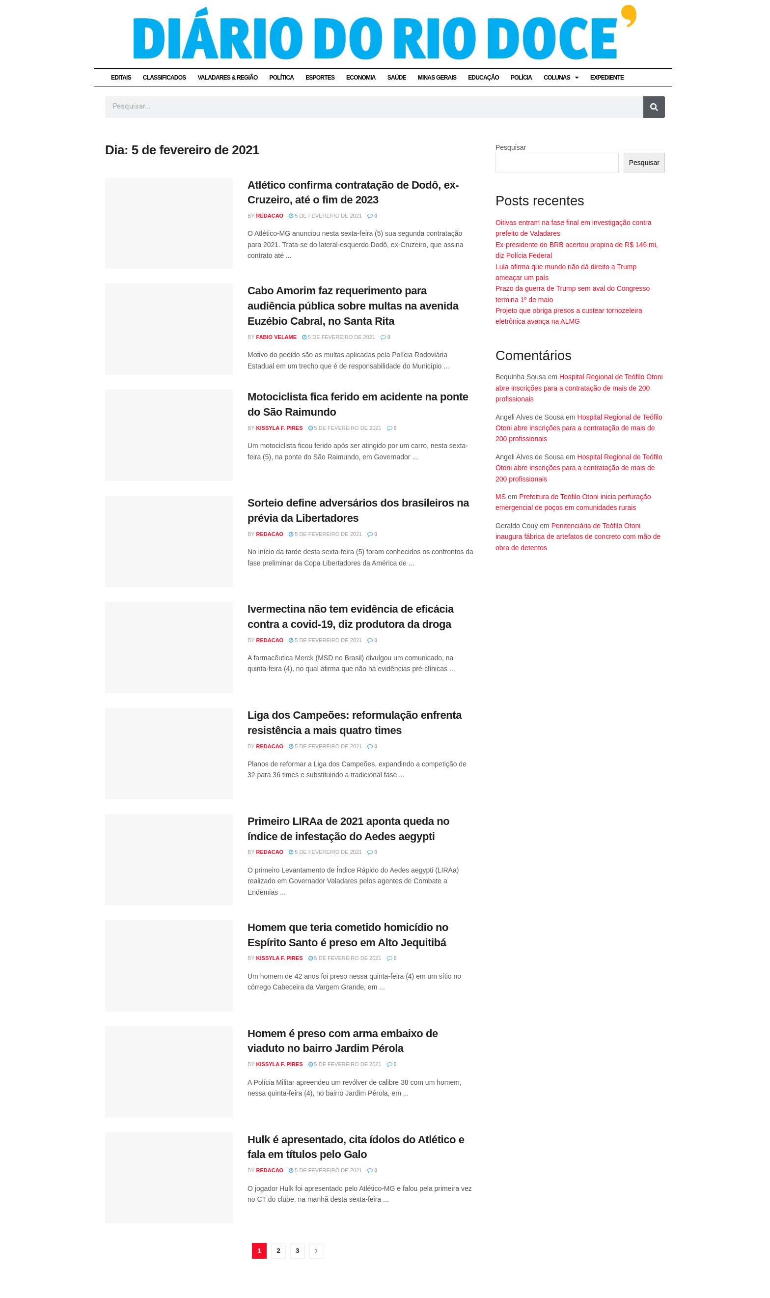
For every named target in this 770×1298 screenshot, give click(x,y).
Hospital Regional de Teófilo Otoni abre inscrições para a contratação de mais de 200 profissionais (579, 388)
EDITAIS (121, 77)
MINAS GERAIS (437, 77)
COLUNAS (561, 77)
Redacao (270, 216)
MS (500, 497)
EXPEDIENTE (607, 77)
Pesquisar (510, 147)
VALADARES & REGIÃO (227, 77)
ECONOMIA (361, 77)
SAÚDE (396, 77)
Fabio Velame (276, 337)
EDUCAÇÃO (483, 77)
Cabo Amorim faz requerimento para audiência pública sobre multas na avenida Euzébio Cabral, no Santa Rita (353, 305)
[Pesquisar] (654, 107)
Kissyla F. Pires (279, 428)
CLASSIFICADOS (164, 77)
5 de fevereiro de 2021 (325, 216)
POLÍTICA (282, 77)
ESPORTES (319, 77)
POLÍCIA (521, 77)
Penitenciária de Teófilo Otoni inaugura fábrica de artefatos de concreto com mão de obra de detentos (577, 537)
